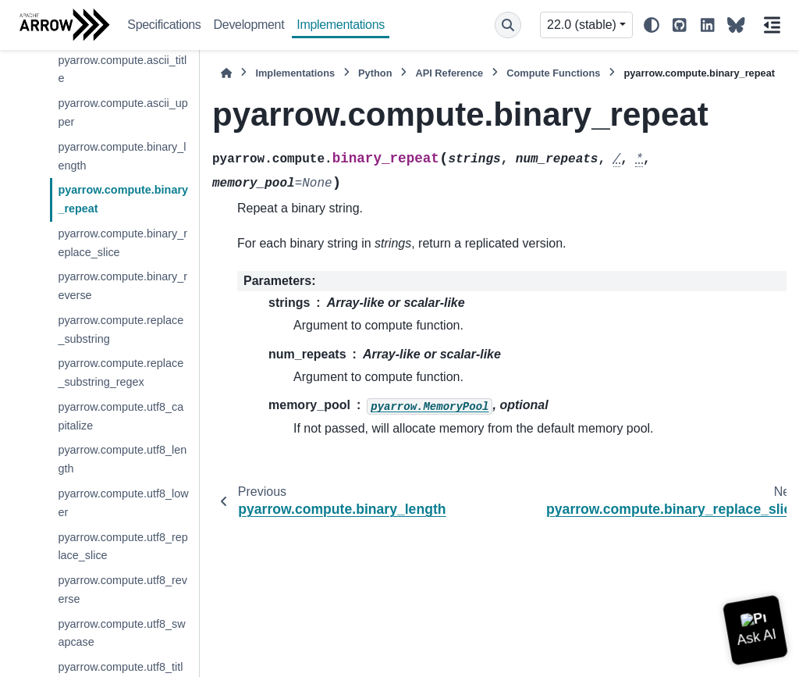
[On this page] (772, 25)
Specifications (164, 24)
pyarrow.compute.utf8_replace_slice (122, 546)
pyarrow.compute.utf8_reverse (122, 589)
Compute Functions (553, 73)
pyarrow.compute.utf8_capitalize (120, 416)
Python (375, 73)
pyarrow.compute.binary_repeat (123, 199)
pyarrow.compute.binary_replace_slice (122, 242)
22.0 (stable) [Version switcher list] (581, 24)
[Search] (508, 25)
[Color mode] (651, 25)
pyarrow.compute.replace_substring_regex (120, 372)
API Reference (449, 73)
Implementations (341, 24)
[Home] (226, 73)
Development (249, 24)
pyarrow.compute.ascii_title (122, 69)
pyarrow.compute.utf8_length (122, 459)
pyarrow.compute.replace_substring (120, 329)
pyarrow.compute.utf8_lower (123, 502)
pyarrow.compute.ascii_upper (122, 112)
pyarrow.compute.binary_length (122, 156)
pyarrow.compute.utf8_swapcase (121, 633)
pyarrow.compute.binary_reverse (122, 285)
